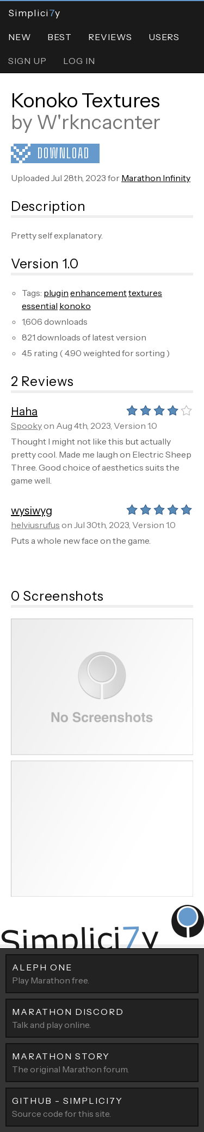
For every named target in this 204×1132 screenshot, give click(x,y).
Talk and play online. (102, 1017)
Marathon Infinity (155, 177)
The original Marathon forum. (102, 1062)
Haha (24, 411)
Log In (79, 60)
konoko (75, 305)
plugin (56, 292)
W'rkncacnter (98, 122)
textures (145, 292)
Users (164, 36)
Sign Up (27, 60)
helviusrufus (35, 524)
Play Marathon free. (102, 973)
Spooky (26, 425)
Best (59, 36)
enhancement (98, 292)
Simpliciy (34, 12)
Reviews (110, 36)
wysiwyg (31, 510)
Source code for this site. (102, 1106)
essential (40, 305)
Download (64, 153)
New (19, 36)
